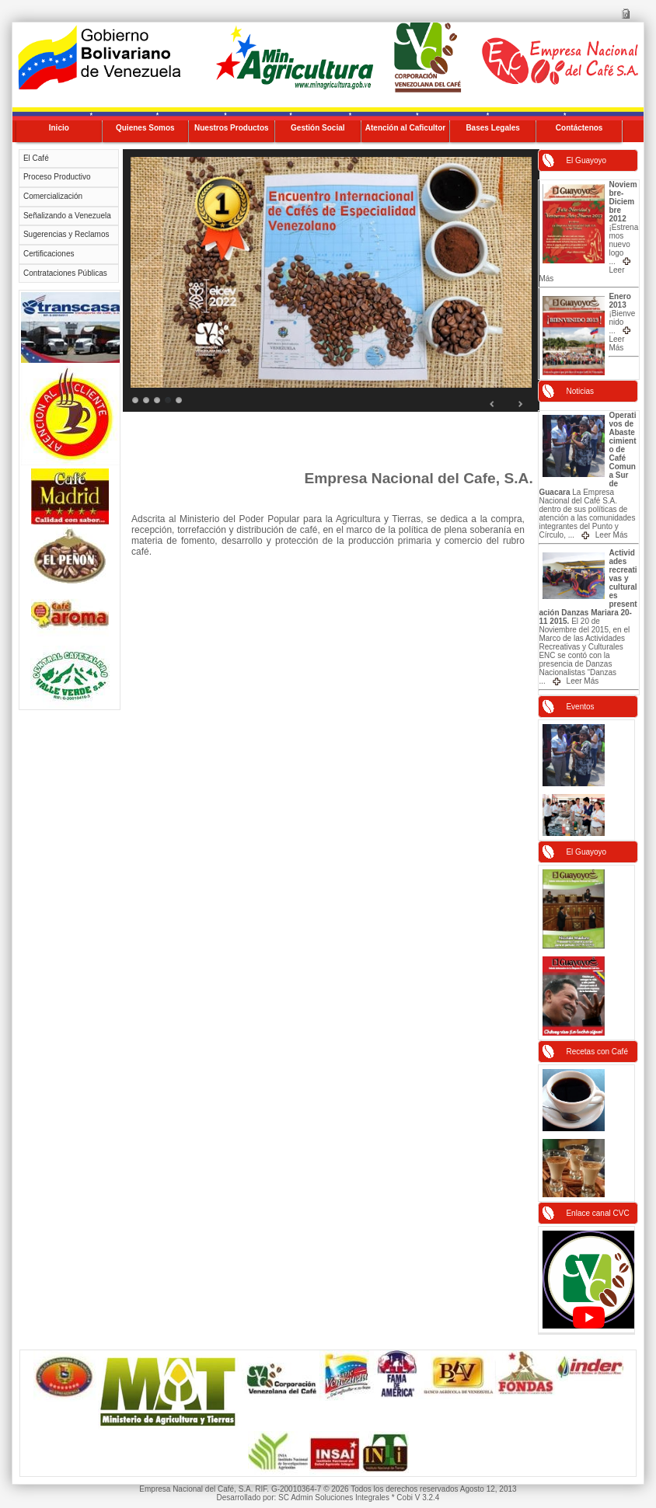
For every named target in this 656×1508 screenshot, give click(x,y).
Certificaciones (49, 253)
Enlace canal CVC (597, 1213)
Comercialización (52, 196)
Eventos (580, 706)
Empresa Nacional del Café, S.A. (197, 1489)
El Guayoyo (586, 160)
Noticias (580, 391)
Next (520, 404)
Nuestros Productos (231, 128)
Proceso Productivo (57, 176)
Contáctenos (579, 128)
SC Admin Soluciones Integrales (333, 1497)
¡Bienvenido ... (622, 322)
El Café (36, 158)
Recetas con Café (597, 1051)
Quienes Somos (145, 128)
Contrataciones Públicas (65, 273)
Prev (492, 404)
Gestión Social (317, 128)
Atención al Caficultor (405, 128)
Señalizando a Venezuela (67, 215)
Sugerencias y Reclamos (66, 234)
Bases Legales (493, 128)
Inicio (59, 128)
